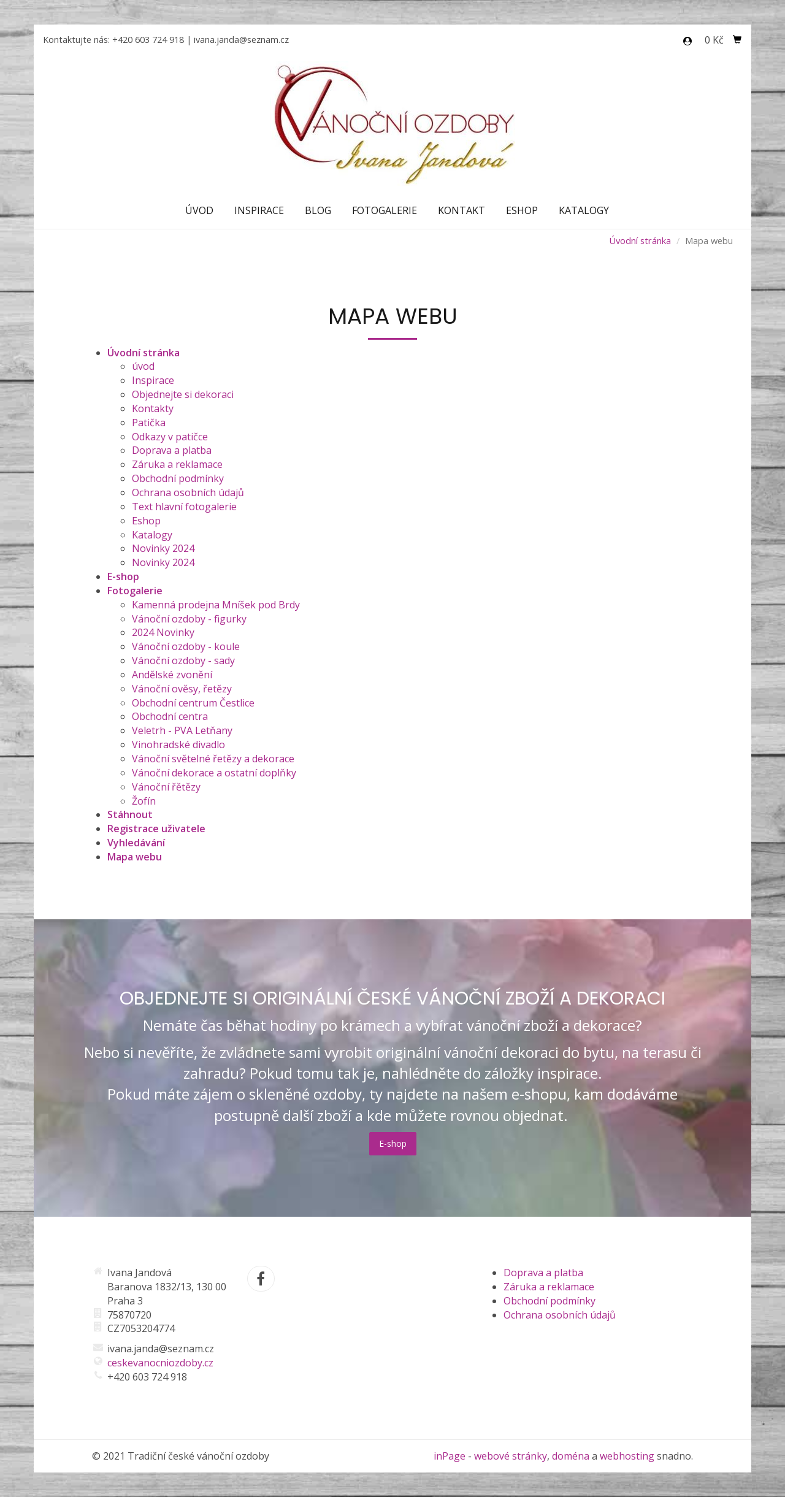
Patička (149, 422)
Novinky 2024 (163, 548)
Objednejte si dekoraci (183, 394)
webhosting (627, 1456)
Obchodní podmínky (178, 478)
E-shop (393, 1143)
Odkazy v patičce (170, 436)
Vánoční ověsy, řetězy (182, 688)
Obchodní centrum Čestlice (193, 703)
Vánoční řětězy (166, 787)
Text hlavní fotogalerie (184, 506)
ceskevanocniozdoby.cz (160, 1362)
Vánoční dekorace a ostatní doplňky (214, 772)
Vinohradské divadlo (178, 744)
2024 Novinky (163, 632)
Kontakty (153, 408)
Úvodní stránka (640, 240)
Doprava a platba (172, 450)
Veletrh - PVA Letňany (182, 730)
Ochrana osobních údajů (188, 492)
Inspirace (259, 210)
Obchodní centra (170, 716)
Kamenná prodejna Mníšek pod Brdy (216, 604)
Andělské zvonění (172, 674)
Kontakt (461, 210)
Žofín (144, 801)
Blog (318, 210)
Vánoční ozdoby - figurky (189, 619)
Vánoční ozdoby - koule (186, 646)
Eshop (522, 210)
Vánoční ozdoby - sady (183, 660)
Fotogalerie (384, 210)
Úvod (199, 210)
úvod (143, 366)
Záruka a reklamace (177, 464)
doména (570, 1456)
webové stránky (510, 1456)
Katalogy (584, 210)
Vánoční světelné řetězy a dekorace (213, 758)
